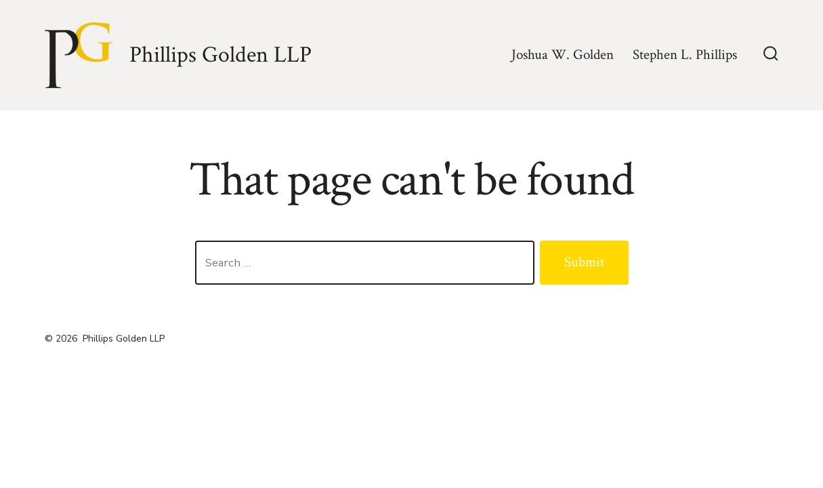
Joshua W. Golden (562, 54)
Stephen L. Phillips (685, 54)
